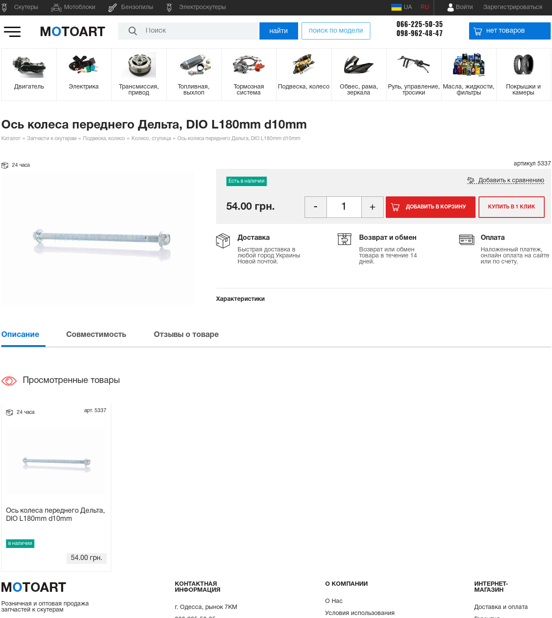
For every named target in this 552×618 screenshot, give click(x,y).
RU (425, 7)
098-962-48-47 (419, 33)
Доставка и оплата (501, 607)
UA (401, 7)
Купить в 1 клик (511, 207)
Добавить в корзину (436, 207)
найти (278, 30)
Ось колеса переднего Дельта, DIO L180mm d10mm (55, 515)
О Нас (334, 601)
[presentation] (33, 335)
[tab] (33, 335)
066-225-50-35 (419, 24)
